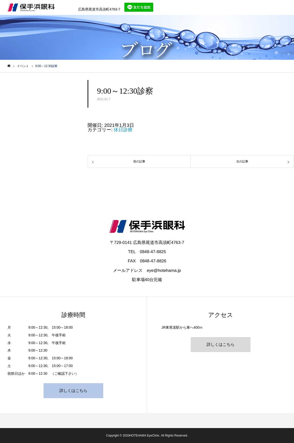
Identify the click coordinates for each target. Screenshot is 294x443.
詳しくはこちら (73, 390)
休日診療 (123, 129)
